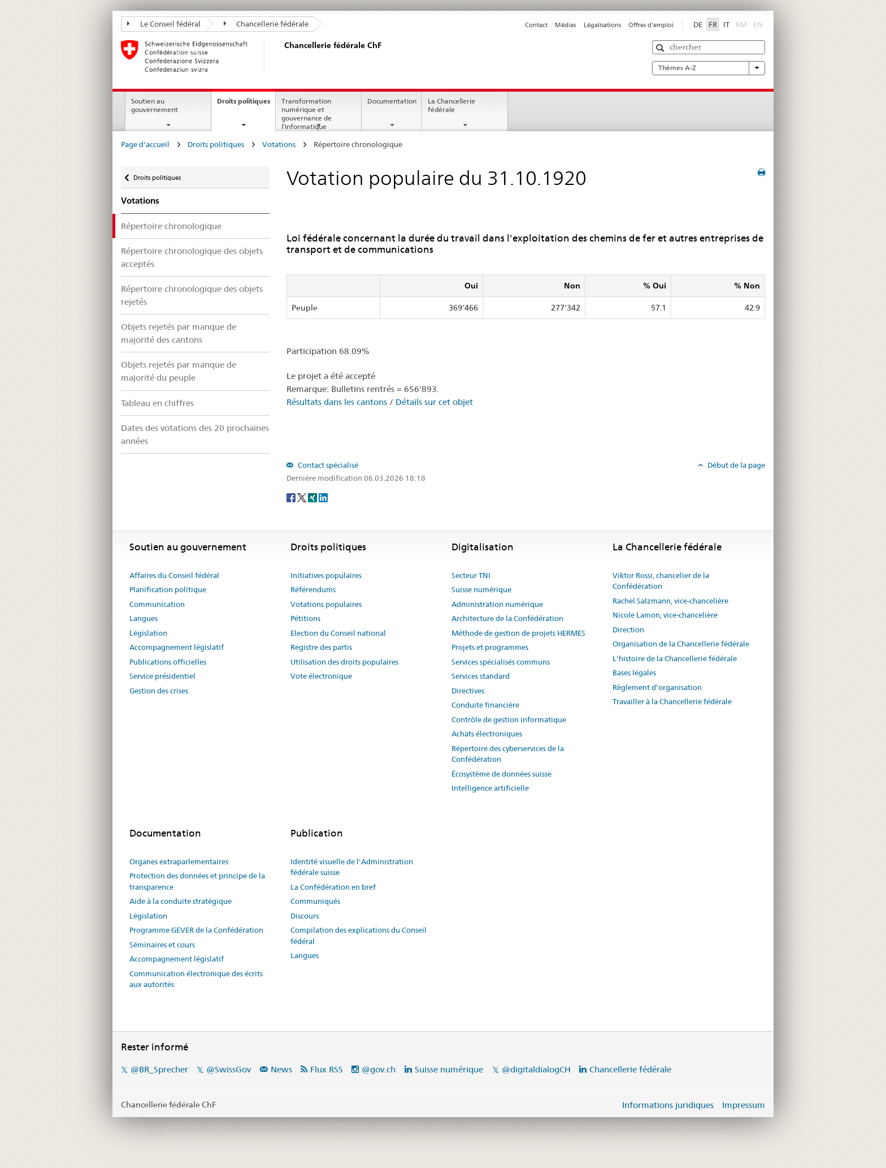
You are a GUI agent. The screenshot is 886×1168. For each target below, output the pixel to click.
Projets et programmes (489, 647)
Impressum (743, 1105)
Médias (565, 25)
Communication (157, 604)
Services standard (480, 675)
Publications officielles (167, 661)
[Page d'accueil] (282, 56)
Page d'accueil (145, 144)
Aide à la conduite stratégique (180, 901)
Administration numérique (497, 604)
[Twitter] (302, 496)
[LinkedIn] (323, 496)
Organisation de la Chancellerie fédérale (681, 643)
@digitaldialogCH (536, 1069)
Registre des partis (321, 647)
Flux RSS (326, 1069)
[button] (661, 48)
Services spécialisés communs (500, 661)
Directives (467, 690)
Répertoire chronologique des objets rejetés (192, 295)
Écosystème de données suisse (501, 773)
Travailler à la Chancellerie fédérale (672, 701)
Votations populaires (326, 604)
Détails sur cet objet (434, 401)
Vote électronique (321, 675)
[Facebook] (291, 496)
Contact (536, 25)
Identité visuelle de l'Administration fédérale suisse (351, 867)
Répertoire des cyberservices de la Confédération (507, 754)
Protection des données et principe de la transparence (197, 881)
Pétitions (305, 618)
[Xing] (313, 496)
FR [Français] (713, 24)
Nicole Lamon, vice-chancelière (665, 614)
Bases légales (634, 672)
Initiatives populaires (326, 575)
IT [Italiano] (726, 24)
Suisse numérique (481, 589)
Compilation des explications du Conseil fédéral (358, 935)
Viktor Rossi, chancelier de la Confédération (661, 581)
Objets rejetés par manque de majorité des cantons (178, 333)
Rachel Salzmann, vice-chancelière (670, 600)
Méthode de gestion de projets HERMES (518, 632)
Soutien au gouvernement (154, 105)
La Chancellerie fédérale (451, 105)
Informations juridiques (668, 1105)
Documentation (391, 101)
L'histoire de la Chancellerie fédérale (675, 658)
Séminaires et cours (162, 944)
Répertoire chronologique (171, 226)
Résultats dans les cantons (336, 401)
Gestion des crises (158, 690)
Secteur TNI (470, 575)
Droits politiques (246, 104)
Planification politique (167, 589)
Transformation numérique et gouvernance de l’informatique (306, 113)
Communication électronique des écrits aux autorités (196, 979)
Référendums (313, 589)
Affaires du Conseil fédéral (174, 575)
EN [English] (758, 24)
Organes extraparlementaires (178, 861)
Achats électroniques (486, 733)
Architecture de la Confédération (507, 618)
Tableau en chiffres (157, 403)
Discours (304, 915)
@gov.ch (379, 1069)
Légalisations (602, 25)
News (281, 1069)
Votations (279, 144)
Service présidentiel (162, 675)
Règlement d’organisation (657, 687)
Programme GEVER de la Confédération (196, 929)
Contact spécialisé (327, 464)
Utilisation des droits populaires (344, 661)
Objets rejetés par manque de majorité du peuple (178, 371)
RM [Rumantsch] (741, 24)
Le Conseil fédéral (164, 24)
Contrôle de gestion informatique (508, 719)
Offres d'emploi (651, 25)
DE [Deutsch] (697, 24)
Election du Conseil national (338, 632)
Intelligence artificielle (490, 787)
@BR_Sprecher (159, 1069)
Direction (628, 629)
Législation (148, 632)
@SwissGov (228, 1069)
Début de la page (735, 464)
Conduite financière (485, 704)
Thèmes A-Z (708, 68)
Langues (143, 618)
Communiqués (315, 901)
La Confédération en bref (333, 886)
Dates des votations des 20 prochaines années (195, 434)
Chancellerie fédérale (266, 24)
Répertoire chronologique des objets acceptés (192, 257)
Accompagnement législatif (176, 647)
